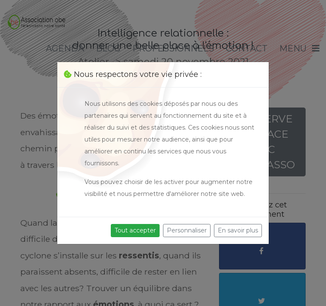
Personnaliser (187, 230)
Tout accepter (135, 230)
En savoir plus (238, 230)
